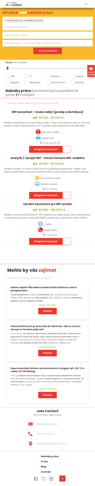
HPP (13, 76)
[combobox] (47, 23)
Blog (43, 466)
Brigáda (15, 82)
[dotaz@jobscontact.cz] (47, 424)
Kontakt (46, 471)
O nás (44, 461)
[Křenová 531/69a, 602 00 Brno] (47, 444)
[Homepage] (14, 3)
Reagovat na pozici (46, 149)
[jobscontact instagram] (43, 479)
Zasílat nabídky (91, 71)
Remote (79, 82)
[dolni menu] (62, 478)
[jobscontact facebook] (36, 479)
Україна (79, 76)
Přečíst (47, 311)
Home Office (58, 82)
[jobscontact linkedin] (51, 479)
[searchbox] (45, 27)
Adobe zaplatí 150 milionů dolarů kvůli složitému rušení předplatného (44, 289)
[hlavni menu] (86, 4)
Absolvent (34, 82)
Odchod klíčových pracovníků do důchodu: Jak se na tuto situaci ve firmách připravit (45, 328)
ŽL (30, 76)
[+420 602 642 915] (47, 434)
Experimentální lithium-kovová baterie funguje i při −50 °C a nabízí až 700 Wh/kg (47, 370)
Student (55, 76)
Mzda (9, 62)
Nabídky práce (50, 456)
